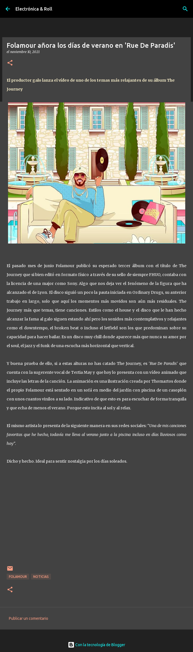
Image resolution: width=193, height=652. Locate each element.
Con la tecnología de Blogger (96, 645)
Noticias (41, 576)
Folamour (18, 576)
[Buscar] (185, 9)
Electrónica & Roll (34, 8)
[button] (10, 63)
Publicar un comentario (28, 618)
